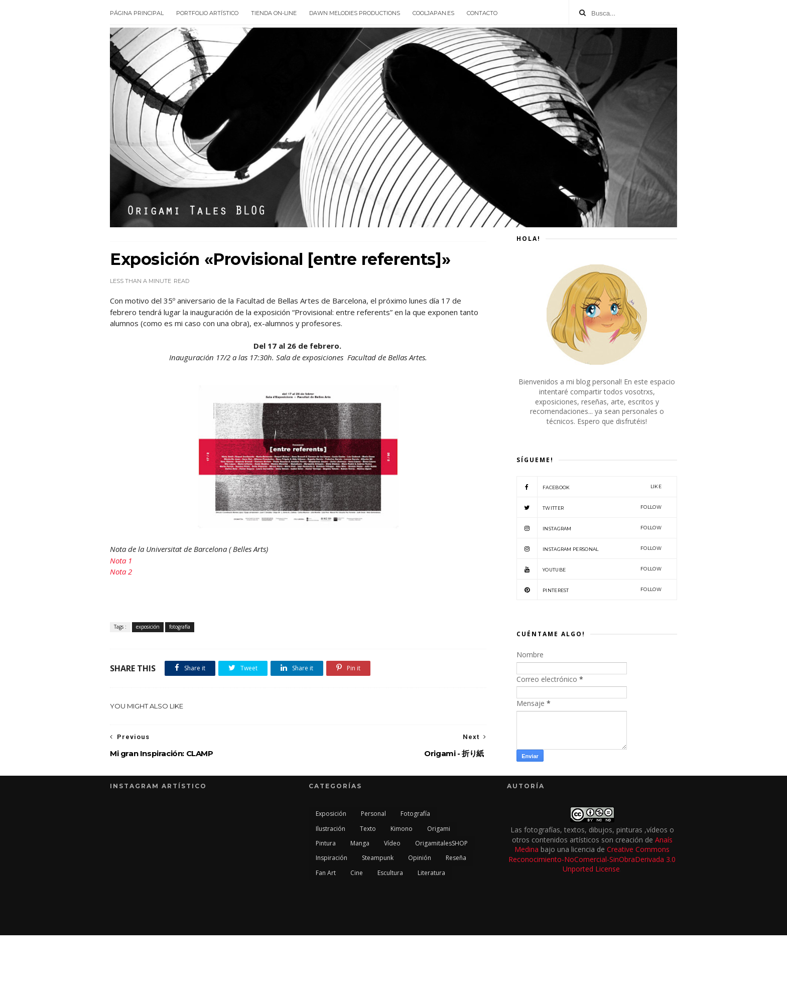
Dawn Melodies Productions (354, 13)
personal (373, 813)
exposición (148, 626)
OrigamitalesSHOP (441, 843)
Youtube (589, 569)
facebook (589, 487)
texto (368, 828)
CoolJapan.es (433, 13)
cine (356, 873)
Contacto (482, 13)
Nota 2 (121, 571)
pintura (326, 843)
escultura (390, 873)
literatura (431, 873)
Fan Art (326, 873)
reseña (456, 857)
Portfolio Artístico (207, 13)
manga (359, 843)
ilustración (330, 828)
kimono (401, 828)
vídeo (392, 843)
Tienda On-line (274, 13)
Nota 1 (121, 560)
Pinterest (589, 590)
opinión (419, 857)
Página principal (137, 13)
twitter (589, 507)
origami (438, 828)
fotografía (179, 626)
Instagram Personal (589, 548)
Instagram (589, 528)
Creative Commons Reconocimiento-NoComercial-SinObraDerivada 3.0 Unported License (592, 859)
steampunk (378, 857)
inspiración (331, 857)
